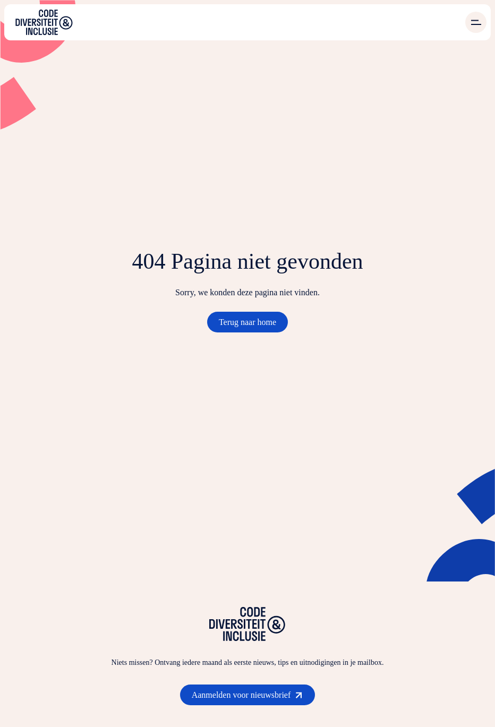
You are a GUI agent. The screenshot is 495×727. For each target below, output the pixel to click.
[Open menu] (476, 22)
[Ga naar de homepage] (44, 22)
